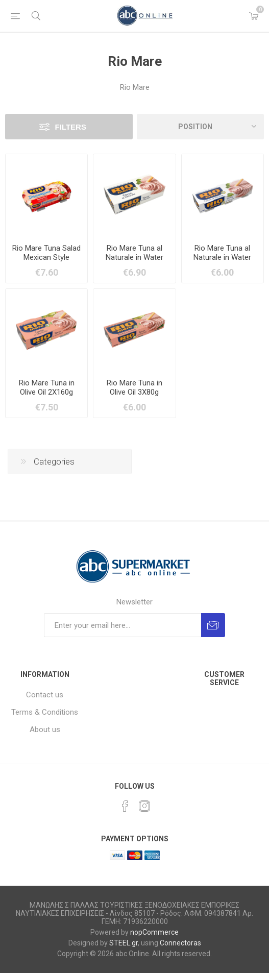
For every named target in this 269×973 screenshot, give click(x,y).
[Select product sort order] (200, 126)
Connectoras (180, 943)
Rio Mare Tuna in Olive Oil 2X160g (47, 387)
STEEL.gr (123, 943)
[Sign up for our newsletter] (122, 625)
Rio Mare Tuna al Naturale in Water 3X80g (222, 257)
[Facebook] (125, 806)
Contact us (44, 694)
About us (45, 729)
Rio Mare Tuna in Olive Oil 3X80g (134, 387)
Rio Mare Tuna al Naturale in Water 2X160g (134, 257)
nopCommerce (154, 932)
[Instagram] (144, 806)
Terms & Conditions (44, 712)
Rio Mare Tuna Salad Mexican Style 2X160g (46, 257)
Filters (70, 127)
